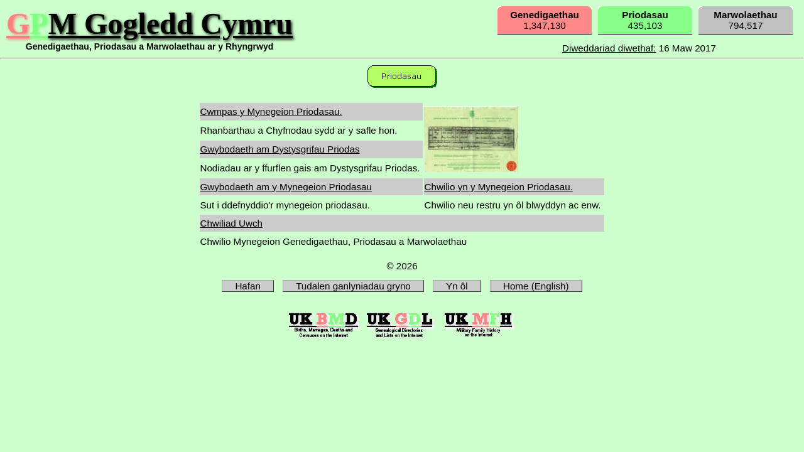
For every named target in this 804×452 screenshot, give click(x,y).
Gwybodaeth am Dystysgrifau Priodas (279, 149)
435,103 (645, 20)
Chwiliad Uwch (231, 223)
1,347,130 (544, 20)
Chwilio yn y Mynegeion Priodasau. (498, 186)
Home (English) (536, 286)
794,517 (745, 20)
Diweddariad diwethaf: (609, 48)
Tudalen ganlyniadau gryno (353, 286)
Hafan (248, 286)
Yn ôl (457, 286)
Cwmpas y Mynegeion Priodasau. (271, 111)
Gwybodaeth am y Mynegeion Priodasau (286, 186)
